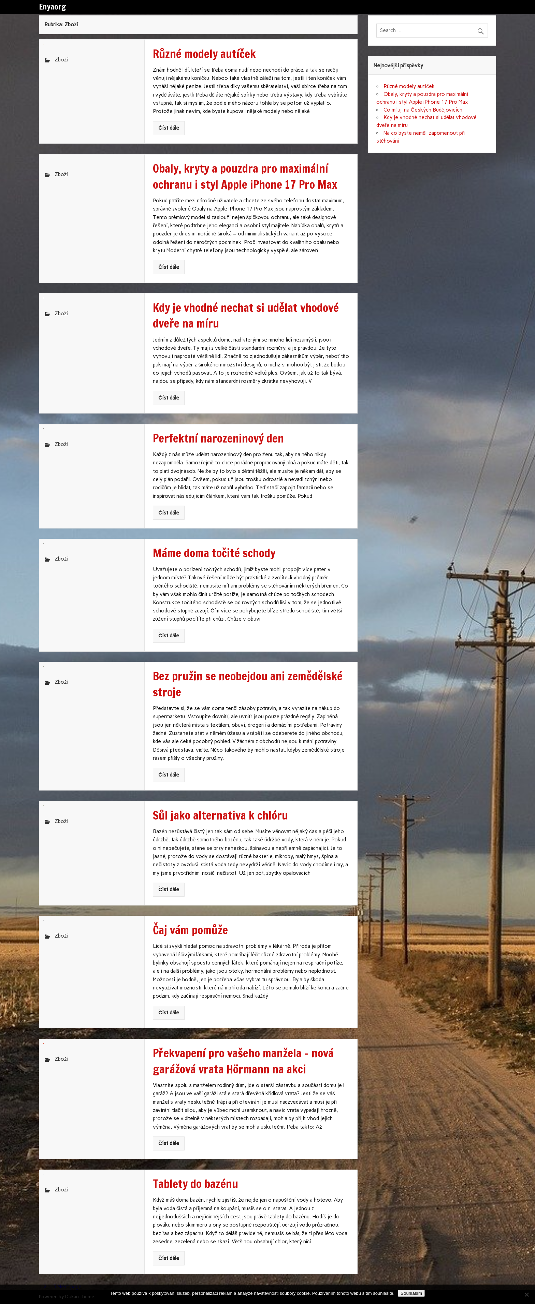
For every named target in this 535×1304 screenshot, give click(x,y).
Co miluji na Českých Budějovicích (423, 110)
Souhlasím (411, 1293)
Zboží (61, 60)
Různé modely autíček (409, 86)
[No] (526, 1294)
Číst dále (168, 128)
